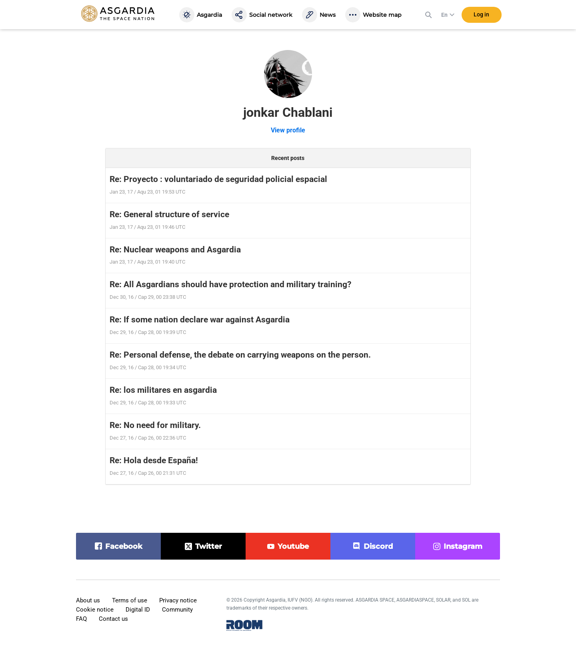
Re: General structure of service (169, 214)
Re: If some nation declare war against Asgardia (200, 319)
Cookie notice (95, 609)
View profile (288, 130)
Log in (481, 15)
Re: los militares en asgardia (163, 390)
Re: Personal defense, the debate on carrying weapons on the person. (240, 355)
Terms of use (129, 600)
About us (88, 600)
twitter (208, 546)
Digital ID (138, 609)
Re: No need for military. (155, 425)
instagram (463, 546)
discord (378, 546)
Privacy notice (178, 600)
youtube (293, 546)
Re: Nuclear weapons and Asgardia (175, 249)
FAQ (81, 618)
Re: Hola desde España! (154, 460)
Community (177, 609)
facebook (123, 546)
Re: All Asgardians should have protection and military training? (230, 284)
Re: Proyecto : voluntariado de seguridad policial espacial (218, 179)
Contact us (113, 618)
